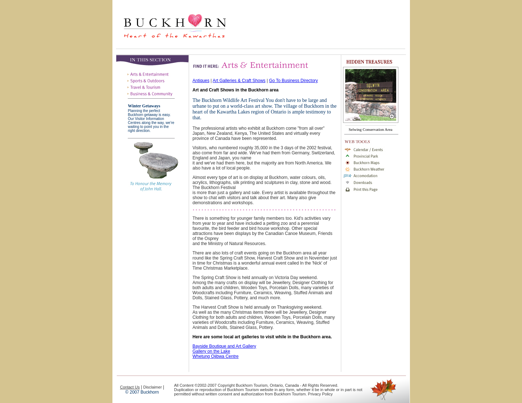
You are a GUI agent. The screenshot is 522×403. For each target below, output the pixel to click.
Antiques (201, 80)
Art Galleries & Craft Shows (239, 80)
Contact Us (130, 387)
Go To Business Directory (293, 80)
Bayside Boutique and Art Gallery (224, 346)
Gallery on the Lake (211, 351)
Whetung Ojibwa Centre (216, 356)
